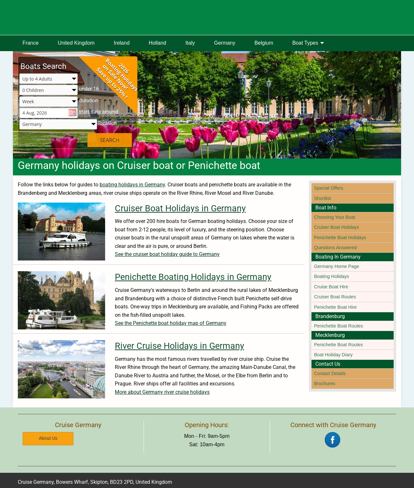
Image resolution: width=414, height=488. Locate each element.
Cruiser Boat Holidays (336, 227)
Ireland (122, 43)
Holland (157, 43)
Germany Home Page (336, 266)
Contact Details (330, 373)
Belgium (264, 43)
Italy (190, 43)
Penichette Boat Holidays (340, 237)
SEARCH (109, 140)
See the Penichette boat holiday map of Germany (170, 323)
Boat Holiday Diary (333, 354)
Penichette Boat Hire (335, 307)
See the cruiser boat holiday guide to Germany (167, 254)
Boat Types (305, 43)
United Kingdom (76, 43)
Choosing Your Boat (334, 217)
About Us (48, 438)
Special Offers (328, 188)
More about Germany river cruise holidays (162, 392)
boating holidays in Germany (132, 185)
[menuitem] (30, 43)
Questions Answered (335, 247)
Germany (224, 43)
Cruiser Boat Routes (335, 296)
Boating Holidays (331, 276)
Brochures (324, 383)
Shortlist (322, 198)
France (31, 43)
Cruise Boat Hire (331, 286)
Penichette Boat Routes (338, 325)
